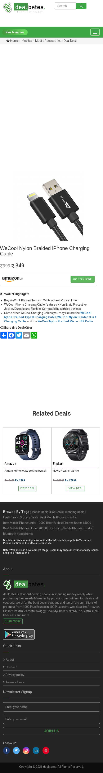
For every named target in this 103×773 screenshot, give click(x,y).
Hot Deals (56, 512)
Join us (51, 731)
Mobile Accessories (48, 40)
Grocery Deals (29, 517)
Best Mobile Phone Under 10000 (24, 522)
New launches (14, 32)
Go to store (82, 279)
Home (12, 40)
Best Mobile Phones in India (58, 517)
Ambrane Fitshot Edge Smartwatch (25, 471)
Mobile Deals (40, 512)
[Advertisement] (48, 79)
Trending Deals (74, 512)
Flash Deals (10, 517)
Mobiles (26, 40)
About (8, 660)
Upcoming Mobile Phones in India (70, 528)
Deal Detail (70, 40)
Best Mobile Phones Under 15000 (69, 522)
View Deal (27, 488)
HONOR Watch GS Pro (66, 471)
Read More (13, 621)
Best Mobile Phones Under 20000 (25, 528)
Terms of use (13, 682)
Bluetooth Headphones (18, 533)
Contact (10, 667)
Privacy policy (13, 675)
